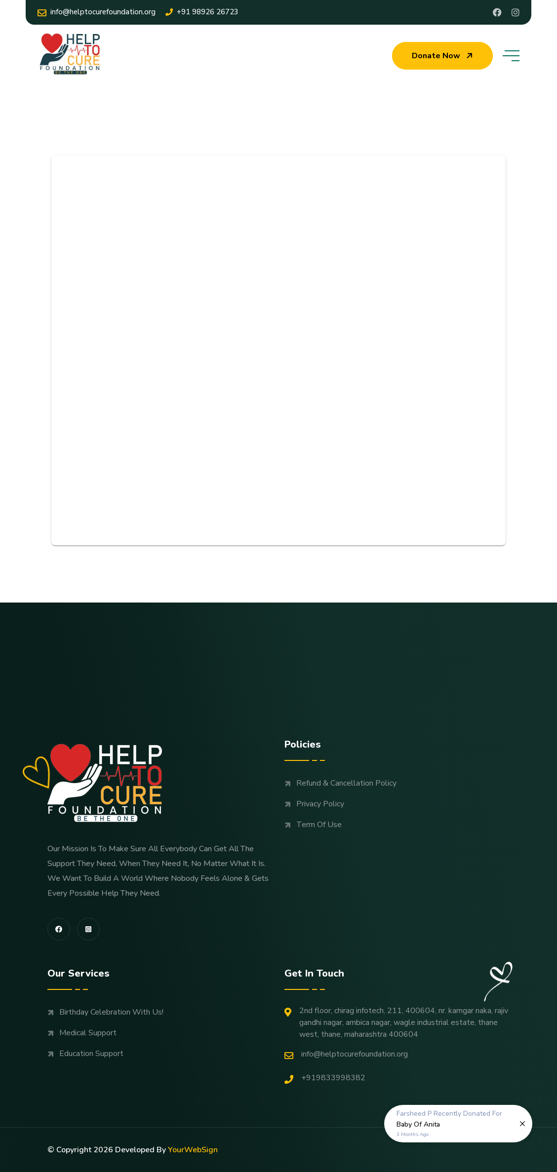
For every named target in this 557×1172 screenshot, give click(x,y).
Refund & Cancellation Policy (346, 783)
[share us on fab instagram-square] (88, 929)
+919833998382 (324, 1078)
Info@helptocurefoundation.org (97, 12)
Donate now (443, 55)
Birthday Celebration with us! (111, 1012)
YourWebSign (193, 1149)
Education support (91, 1053)
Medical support (88, 1032)
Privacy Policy (320, 803)
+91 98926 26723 (202, 12)
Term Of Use (319, 824)
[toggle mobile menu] (511, 55)
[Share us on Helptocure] (515, 12)
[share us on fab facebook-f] (58, 929)
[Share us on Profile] (497, 12)
